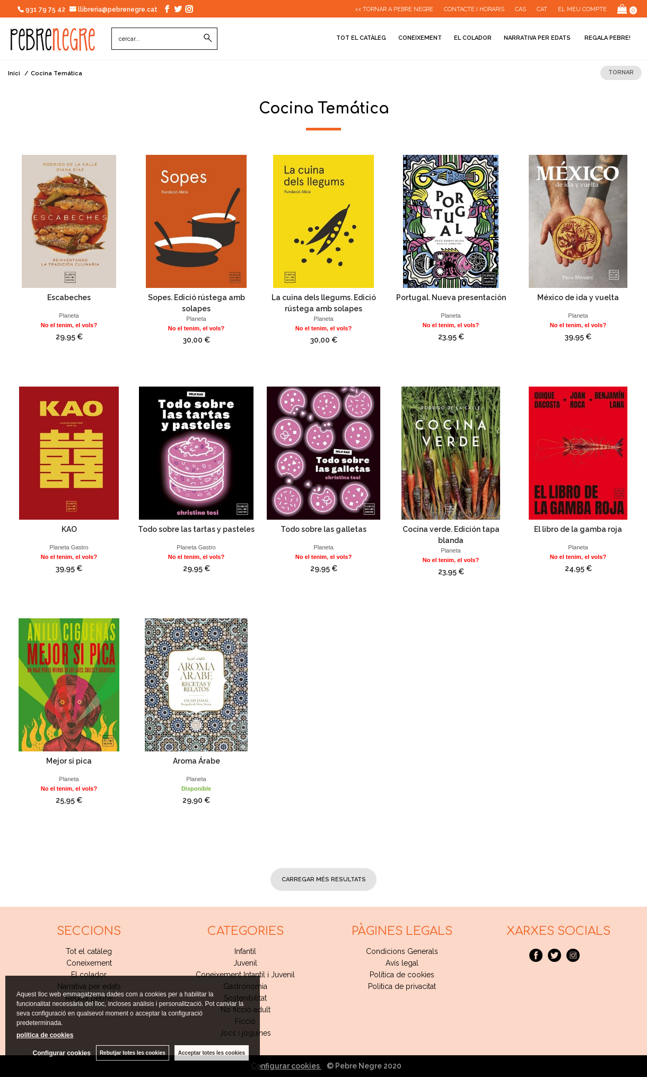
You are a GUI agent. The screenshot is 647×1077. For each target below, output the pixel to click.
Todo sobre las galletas (323, 529)
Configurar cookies (286, 1066)
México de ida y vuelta (578, 297)
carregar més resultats (324, 879)
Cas (520, 9)
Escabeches (69, 297)
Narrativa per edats (537, 37)
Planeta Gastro (68, 547)
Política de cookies (402, 974)
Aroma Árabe (196, 761)
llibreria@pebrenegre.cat (113, 9)
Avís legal (402, 963)
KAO (69, 529)
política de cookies (44, 1035)
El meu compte (582, 9)
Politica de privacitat (402, 986)
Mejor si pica (69, 761)
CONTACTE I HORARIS (474, 9)
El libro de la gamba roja (578, 529)
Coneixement (420, 37)
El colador (473, 37)
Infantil (245, 951)
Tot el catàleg (361, 37)
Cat (542, 9)
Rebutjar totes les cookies (132, 1053)
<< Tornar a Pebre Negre (394, 9)
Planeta (68, 315)
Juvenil (245, 963)
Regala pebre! (607, 37)
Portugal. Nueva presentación (451, 297)
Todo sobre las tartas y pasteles (196, 529)
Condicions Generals (402, 951)
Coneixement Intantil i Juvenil (245, 974)
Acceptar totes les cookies (211, 1053)
